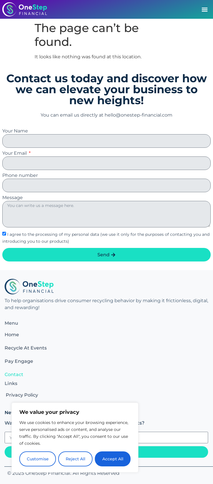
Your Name (15, 131)
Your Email (15, 153)
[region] (75, 437)
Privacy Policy (22, 395)
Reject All (75, 458)
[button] (204, 9)
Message (12, 197)
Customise (38, 458)
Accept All (112, 458)
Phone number (20, 175)
